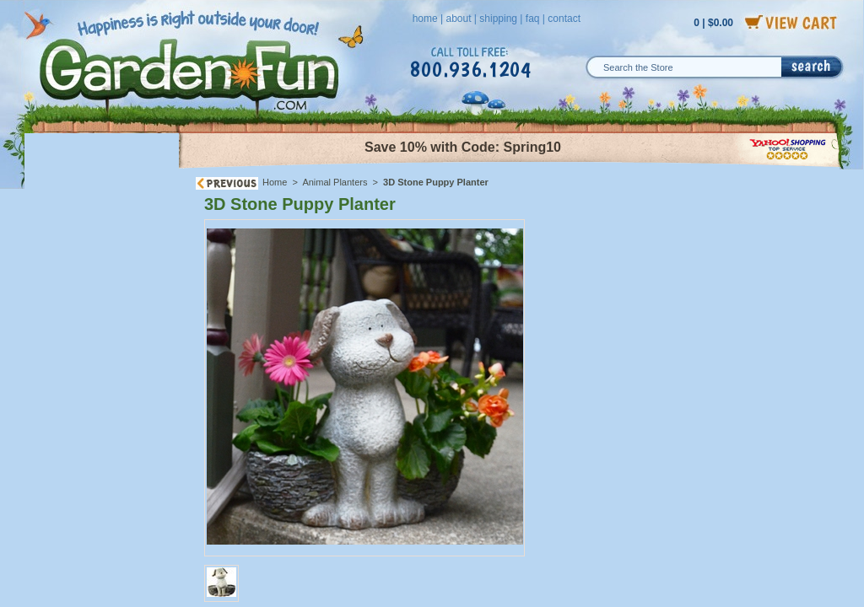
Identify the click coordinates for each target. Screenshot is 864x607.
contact (564, 18)
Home (274, 182)
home (425, 18)
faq (533, 18)
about (458, 18)
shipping (498, 18)
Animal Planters (334, 182)
